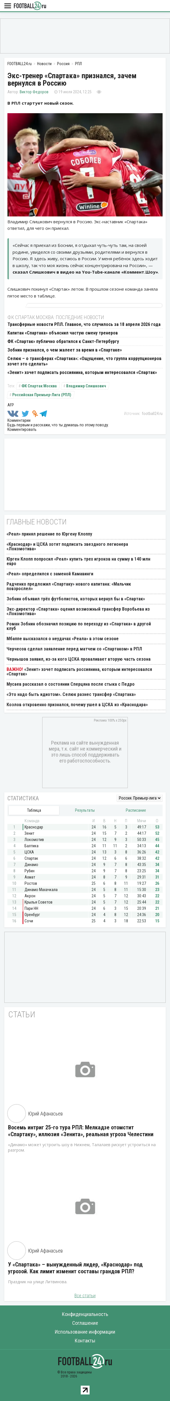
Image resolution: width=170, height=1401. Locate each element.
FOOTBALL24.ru (29, 6)
